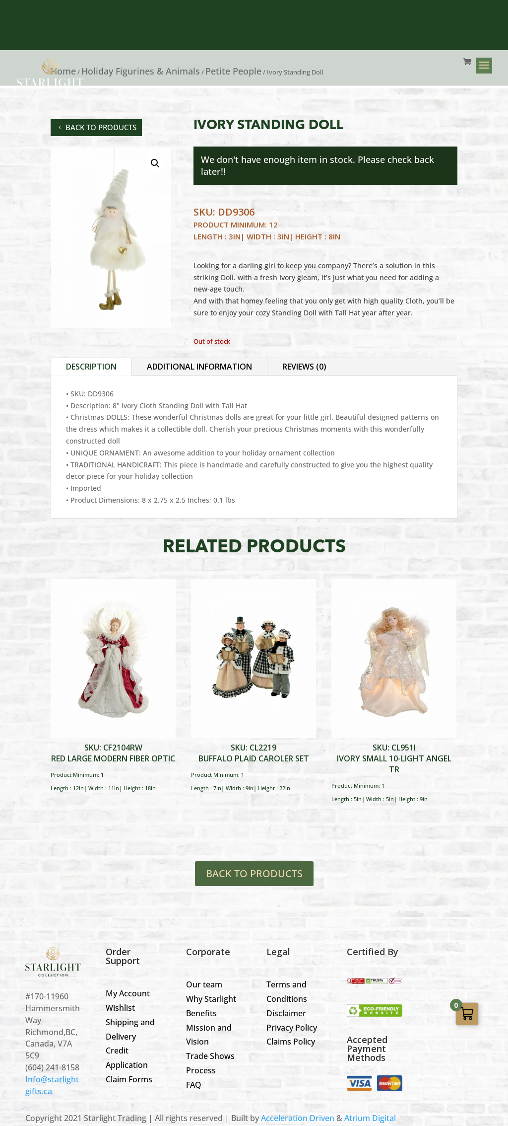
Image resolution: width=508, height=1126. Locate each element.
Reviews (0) (304, 366)
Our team (204, 984)
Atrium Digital (370, 1118)
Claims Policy (290, 1041)
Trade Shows (210, 1056)
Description (91, 366)
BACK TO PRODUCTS (254, 873)
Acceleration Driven (297, 1118)
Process (201, 1070)
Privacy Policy (291, 1027)
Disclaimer (286, 1013)
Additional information (199, 366)
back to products (100, 127)
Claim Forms (129, 1079)
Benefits (201, 1013)
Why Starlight (211, 998)
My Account (128, 993)
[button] (155, 163)
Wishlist (120, 1007)
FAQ (193, 1084)
